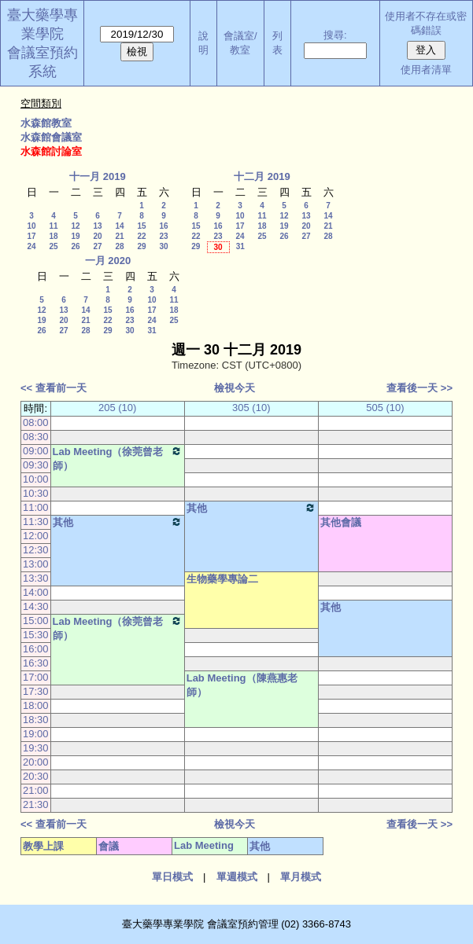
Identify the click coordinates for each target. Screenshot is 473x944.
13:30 (36, 578)
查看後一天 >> (419, 388)
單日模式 (172, 877)
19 (75, 236)
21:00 (36, 790)
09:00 (36, 451)
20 (97, 236)
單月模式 (300, 877)
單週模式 (236, 877)
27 (97, 246)
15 (141, 226)
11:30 (36, 521)
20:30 (36, 776)
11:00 (36, 507)
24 (31, 246)
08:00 (36, 422)
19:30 (36, 748)
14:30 (36, 606)
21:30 (36, 804)
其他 (251, 507)
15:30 (36, 635)
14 (119, 226)
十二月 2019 (262, 176)
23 (163, 236)
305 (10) (251, 407)
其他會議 (340, 522)
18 (53, 236)
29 (141, 246)
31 (240, 246)
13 (97, 226)
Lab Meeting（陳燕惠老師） (242, 685)
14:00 (36, 592)
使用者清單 (426, 69)
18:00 (36, 705)
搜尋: (335, 35)
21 (119, 236)
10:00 (36, 479)
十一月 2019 (97, 176)
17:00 (36, 677)
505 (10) (385, 407)
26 (75, 246)
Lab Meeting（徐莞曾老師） (118, 458)
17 (31, 236)
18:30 (36, 719)
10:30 (36, 493)
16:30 (36, 663)
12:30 (36, 550)
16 (163, 226)
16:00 (36, 649)
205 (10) (117, 407)
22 (141, 236)
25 (53, 246)
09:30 (36, 465)
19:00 (36, 734)
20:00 (36, 762)
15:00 (36, 620)
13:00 (36, 564)
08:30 (36, 437)
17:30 (36, 691)
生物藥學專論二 (222, 579)
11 (53, 226)
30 (163, 246)
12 (75, 226)
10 (31, 226)
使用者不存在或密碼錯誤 (426, 23)
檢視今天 (234, 388)
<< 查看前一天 (53, 388)
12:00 (36, 536)
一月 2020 (108, 260)
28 (119, 246)
